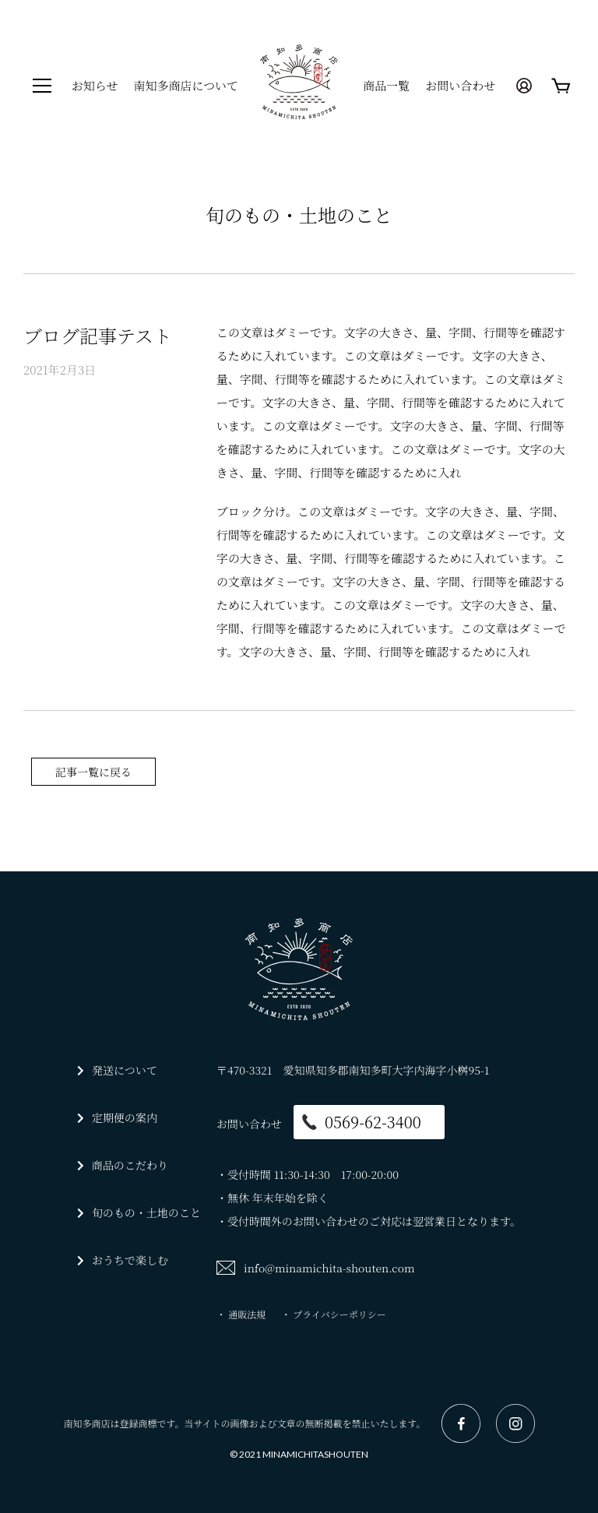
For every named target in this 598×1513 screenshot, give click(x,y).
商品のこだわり (130, 1165)
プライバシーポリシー (339, 1314)
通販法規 (247, 1314)
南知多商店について (185, 85)
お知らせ (95, 85)
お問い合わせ (460, 85)
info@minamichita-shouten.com (329, 1267)
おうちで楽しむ (130, 1260)
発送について (124, 1070)
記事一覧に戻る (93, 771)
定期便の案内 (124, 1117)
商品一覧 (386, 85)
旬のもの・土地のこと (146, 1212)
